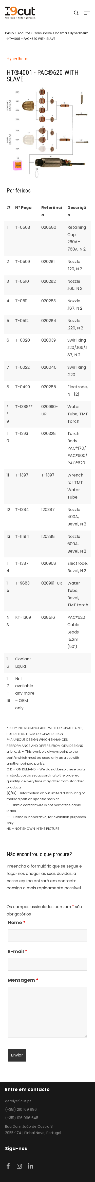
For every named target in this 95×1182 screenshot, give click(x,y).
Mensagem (23, 980)
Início (9, 33)
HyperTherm (79, 33)
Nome (17, 922)
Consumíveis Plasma (50, 33)
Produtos (23, 33)
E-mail (17, 951)
